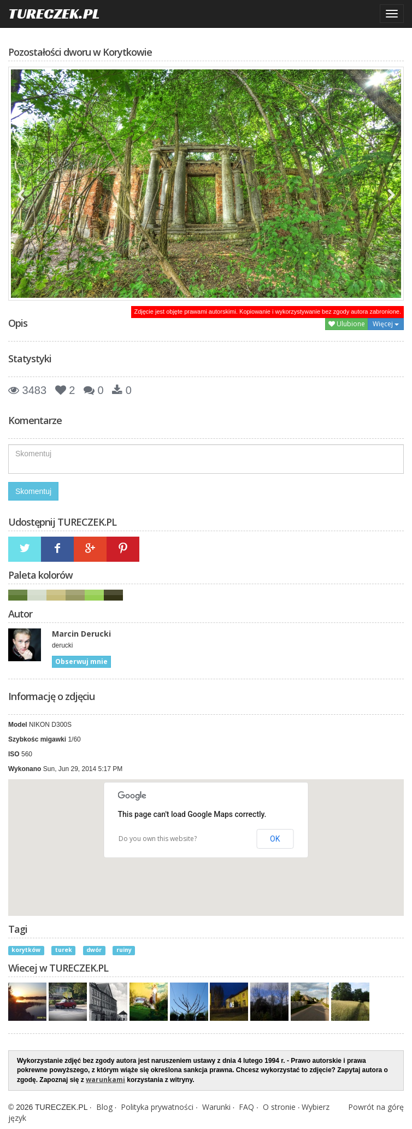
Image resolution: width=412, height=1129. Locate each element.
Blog (104, 1107)
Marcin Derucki (81, 633)
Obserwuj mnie (81, 661)
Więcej (386, 323)
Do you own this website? (158, 838)
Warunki (216, 1107)
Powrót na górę (376, 1107)
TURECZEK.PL (54, 13)
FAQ (246, 1107)
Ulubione (346, 323)
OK (275, 838)
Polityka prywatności (157, 1107)
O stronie (279, 1107)
